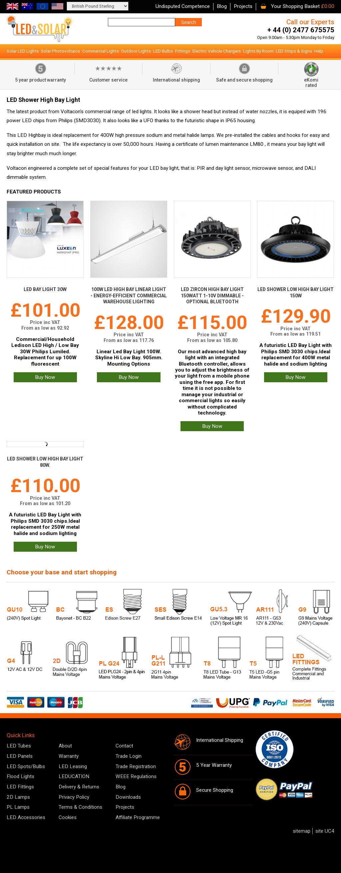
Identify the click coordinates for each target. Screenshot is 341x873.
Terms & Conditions (80, 807)
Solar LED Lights (23, 51)
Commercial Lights (100, 51)
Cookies (68, 817)
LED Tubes (19, 746)
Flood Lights (20, 776)
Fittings (182, 51)
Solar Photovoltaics (60, 51)
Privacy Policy (74, 797)
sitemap (301, 831)
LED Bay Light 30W (45, 289)
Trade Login (129, 756)
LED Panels (20, 756)
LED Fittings (20, 787)
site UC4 (324, 831)
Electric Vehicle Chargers (216, 51)
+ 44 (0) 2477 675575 (300, 30)
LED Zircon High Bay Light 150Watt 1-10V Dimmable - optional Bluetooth (212, 295)
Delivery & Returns (79, 787)
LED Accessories (26, 817)
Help (318, 51)
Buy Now (45, 377)
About (65, 746)
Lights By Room (258, 51)
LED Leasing (73, 766)
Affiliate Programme (138, 817)
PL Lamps (18, 807)
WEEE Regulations (136, 776)
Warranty (69, 756)
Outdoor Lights (136, 51)
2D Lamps (18, 797)
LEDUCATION (74, 776)
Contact (124, 746)
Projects (243, 6)
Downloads (128, 797)
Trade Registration (136, 766)
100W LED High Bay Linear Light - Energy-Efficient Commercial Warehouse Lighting (129, 295)
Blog (222, 6)
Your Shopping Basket (295, 6)
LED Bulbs (163, 51)
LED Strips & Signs (294, 51)
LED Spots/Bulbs (26, 766)
